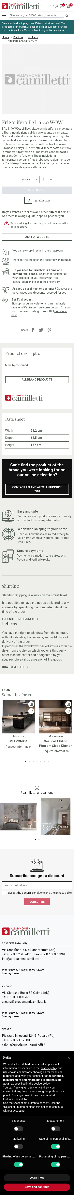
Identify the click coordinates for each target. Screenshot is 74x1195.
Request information (19, 746)
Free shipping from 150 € (20, 619)
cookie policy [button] (42, 1083)
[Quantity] (43, 180)
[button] (69, 1058)
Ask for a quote (37, 236)
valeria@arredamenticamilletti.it (23, 1044)
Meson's (18, 736)
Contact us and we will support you (37, 489)
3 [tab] (33, 761)
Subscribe (37, 901)
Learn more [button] (36, 1177)
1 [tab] (25, 761)
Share (32, 330)
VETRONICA (18, 741)
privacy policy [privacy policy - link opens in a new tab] (48, 1068)
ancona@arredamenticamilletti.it (24, 1002)
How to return (15, 667)
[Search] (36, 15)
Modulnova (56, 736)
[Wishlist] (31, 711)
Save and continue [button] (37, 1186)
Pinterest (49, 330)
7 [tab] (48, 761)
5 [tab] (40, 761)
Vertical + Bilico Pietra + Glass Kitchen (55, 743)
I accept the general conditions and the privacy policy (39, 892)
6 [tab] (44, 761)
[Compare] (42, 200)
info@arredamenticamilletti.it (21, 959)
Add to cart (37, 189)
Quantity (25, 179)
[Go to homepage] (21, 6)
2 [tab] (29, 761)
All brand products (37, 379)
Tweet (41, 330)
